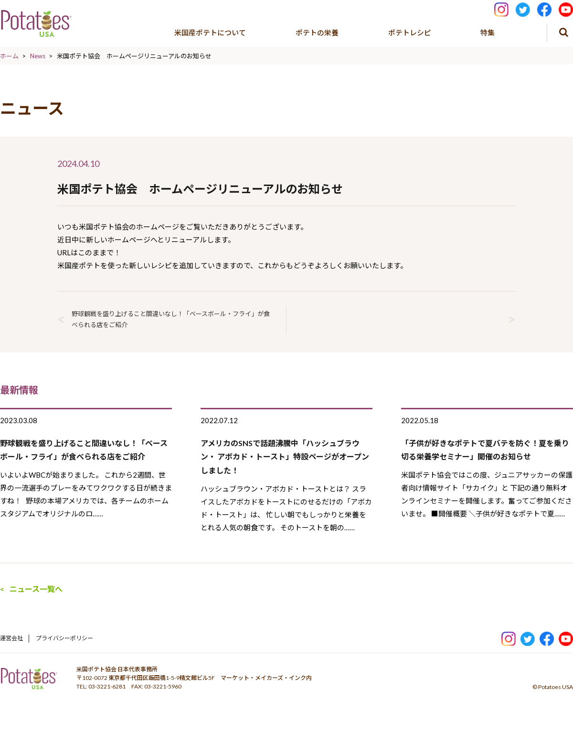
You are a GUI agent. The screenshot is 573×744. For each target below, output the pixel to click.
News (37, 56)
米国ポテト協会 (36, 24)
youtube (566, 8)
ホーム (9, 56)
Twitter (527, 637)
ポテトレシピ (409, 32)
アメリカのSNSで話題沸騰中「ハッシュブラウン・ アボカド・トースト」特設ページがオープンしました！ (285, 456)
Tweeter (523, 8)
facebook (544, 8)
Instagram (501, 8)
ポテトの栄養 (317, 32)
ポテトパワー (28, 681)
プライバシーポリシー (64, 638)
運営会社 (11, 638)
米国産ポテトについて (210, 32)
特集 (487, 32)
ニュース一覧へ (36, 588)
